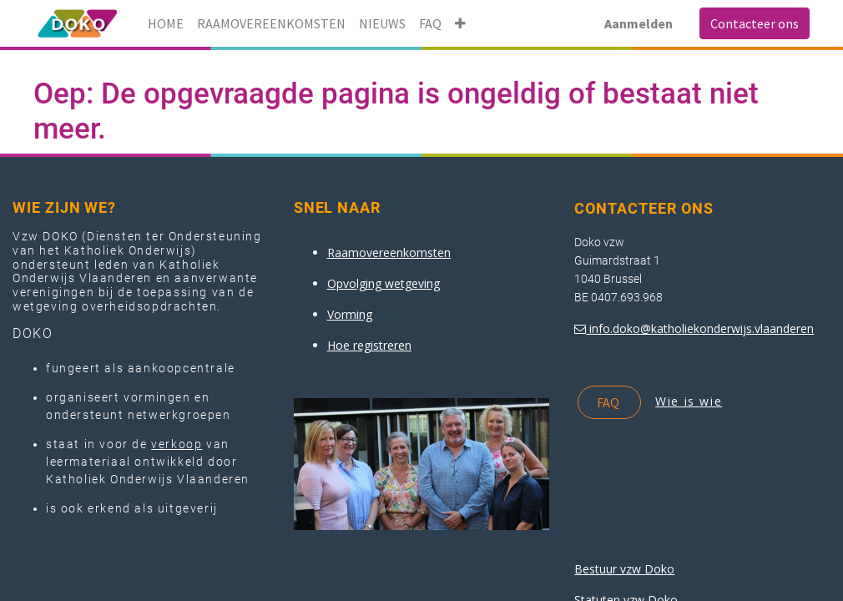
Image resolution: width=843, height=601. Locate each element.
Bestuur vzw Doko (624, 569)
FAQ (609, 402)
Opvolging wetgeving (383, 283)
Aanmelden (638, 23)
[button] (460, 23)
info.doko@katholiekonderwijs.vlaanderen (701, 328)
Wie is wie (688, 401)
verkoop (176, 444)
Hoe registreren (369, 345)
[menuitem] (165, 23)
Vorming (349, 314)
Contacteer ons (754, 23)
